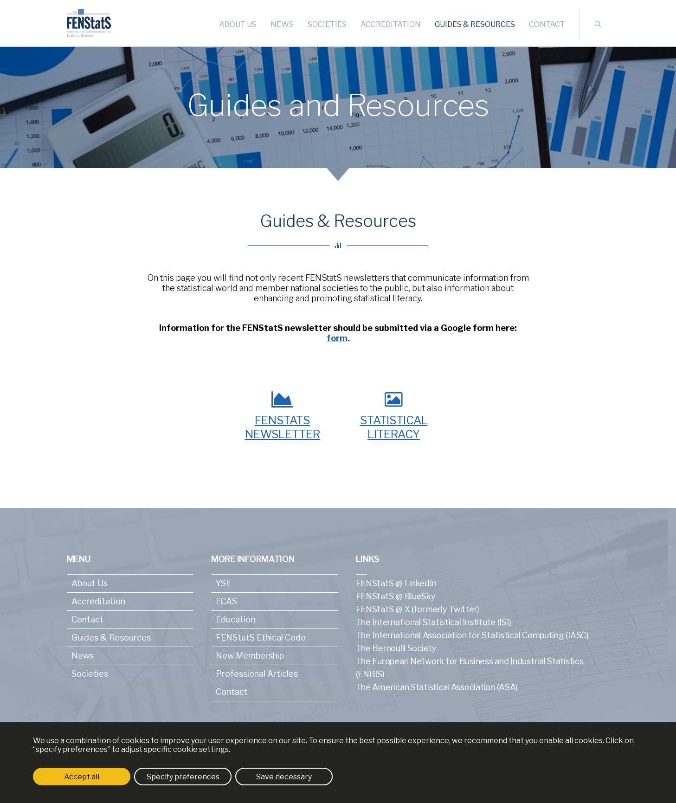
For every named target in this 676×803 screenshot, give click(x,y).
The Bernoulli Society (396, 648)
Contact (547, 24)
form (337, 338)
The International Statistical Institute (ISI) (433, 622)
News (282, 24)
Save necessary (284, 776)
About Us (238, 24)
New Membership (250, 656)
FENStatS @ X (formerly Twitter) (418, 609)
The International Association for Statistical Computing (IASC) (472, 635)
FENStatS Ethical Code (261, 637)
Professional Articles (257, 674)
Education (235, 619)
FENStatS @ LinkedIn (396, 583)
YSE (223, 583)
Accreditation (391, 24)
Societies (327, 24)
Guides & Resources (475, 24)
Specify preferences (183, 776)
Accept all (81, 776)
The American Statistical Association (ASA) (437, 687)
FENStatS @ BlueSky (396, 596)
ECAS (226, 601)
